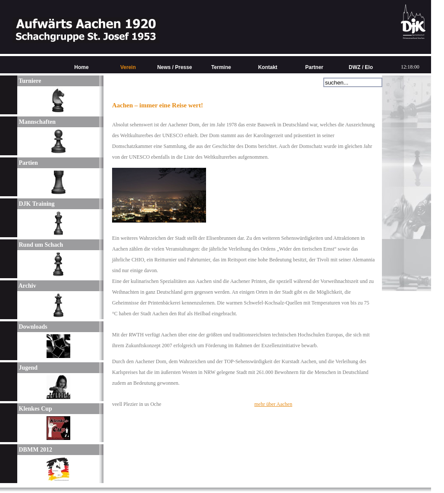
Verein (128, 67)
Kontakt (268, 67)
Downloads (32, 326)
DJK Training (36, 204)
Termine (221, 67)
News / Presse (174, 67)
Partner (314, 67)
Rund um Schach (40, 245)
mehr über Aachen (273, 404)
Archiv (26, 286)
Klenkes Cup (34, 408)
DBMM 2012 (34, 449)
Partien (27, 163)
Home (81, 67)
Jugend (27, 367)
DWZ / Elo (361, 67)
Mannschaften (36, 122)
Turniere (29, 81)
